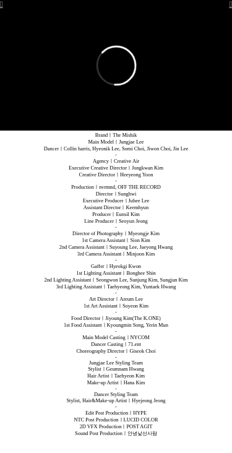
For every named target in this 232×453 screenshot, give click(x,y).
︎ (230, 4)
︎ (1, 4)
